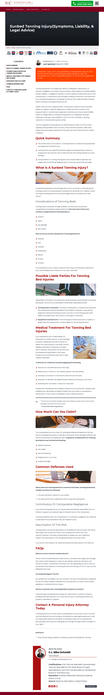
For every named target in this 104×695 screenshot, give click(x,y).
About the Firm (32, 9)
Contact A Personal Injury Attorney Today (16, 91)
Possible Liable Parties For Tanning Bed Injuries (16, 72)
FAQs (8, 87)
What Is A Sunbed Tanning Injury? (18, 68)
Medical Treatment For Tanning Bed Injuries (18, 77)
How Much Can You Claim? (16, 81)
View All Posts (91, 686)
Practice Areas (18, 9)
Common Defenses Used (15, 84)
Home (8, 9)
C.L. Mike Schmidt (61, 61)
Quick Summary (12, 65)
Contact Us (46, 9)
